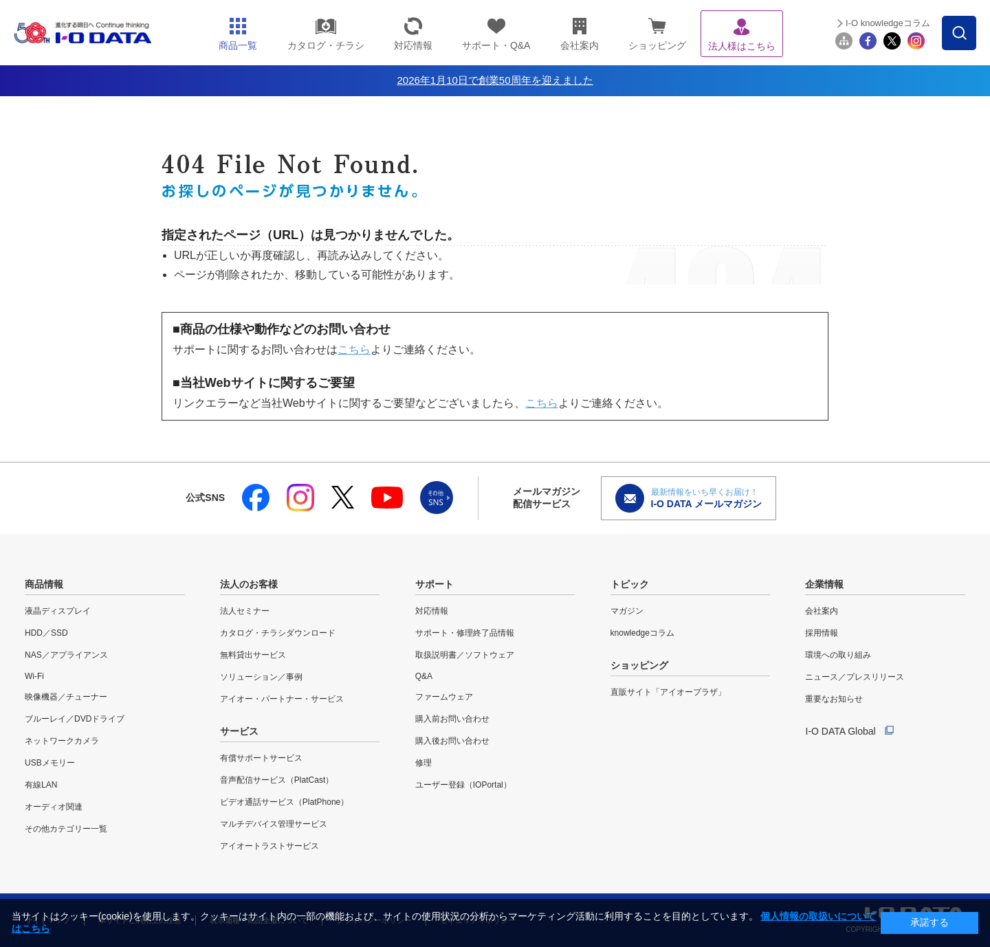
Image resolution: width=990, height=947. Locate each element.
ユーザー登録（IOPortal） (463, 785)
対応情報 (431, 611)
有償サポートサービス (261, 758)
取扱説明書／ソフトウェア (464, 655)
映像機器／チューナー (66, 697)
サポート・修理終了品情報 (464, 633)
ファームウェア (444, 697)
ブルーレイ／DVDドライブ (74, 719)
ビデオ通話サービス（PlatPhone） (284, 802)
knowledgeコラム (642, 633)
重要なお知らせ (834, 699)
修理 (423, 763)
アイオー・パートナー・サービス (282, 699)
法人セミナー (245, 611)
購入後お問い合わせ (452, 741)
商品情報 (44, 584)
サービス (239, 731)
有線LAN (41, 785)
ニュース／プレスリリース (854, 677)
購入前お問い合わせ (452, 719)
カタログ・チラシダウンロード (278, 633)
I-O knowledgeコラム (888, 23)
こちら (354, 349)
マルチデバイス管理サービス (273, 824)
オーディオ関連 (53, 807)
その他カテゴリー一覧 (66, 829)
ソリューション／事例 (261, 677)
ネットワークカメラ (62, 741)
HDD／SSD (46, 633)
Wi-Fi (34, 676)
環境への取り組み (838, 655)
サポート (434, 584)
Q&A (423, 676)
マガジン (627, 611)
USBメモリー (50, 763)
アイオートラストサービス (269, 846)
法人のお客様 (249, 584)
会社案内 (821, 611)
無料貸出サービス (253, 655)
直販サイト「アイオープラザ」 (668, 692)
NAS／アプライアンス (66, 655)
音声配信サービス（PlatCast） (276, 780)
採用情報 (821, 633)
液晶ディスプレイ (58, 611)
